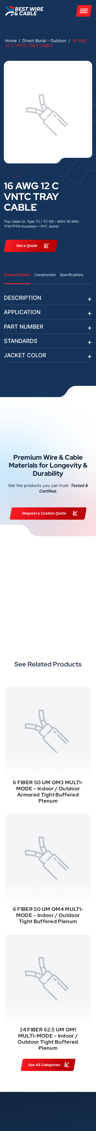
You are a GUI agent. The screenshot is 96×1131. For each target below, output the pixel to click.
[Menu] (84, 11)
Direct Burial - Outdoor (44, 40)
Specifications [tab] (71, 274)
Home (11, 40)
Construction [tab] (45, 274)
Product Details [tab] (17, 274)
